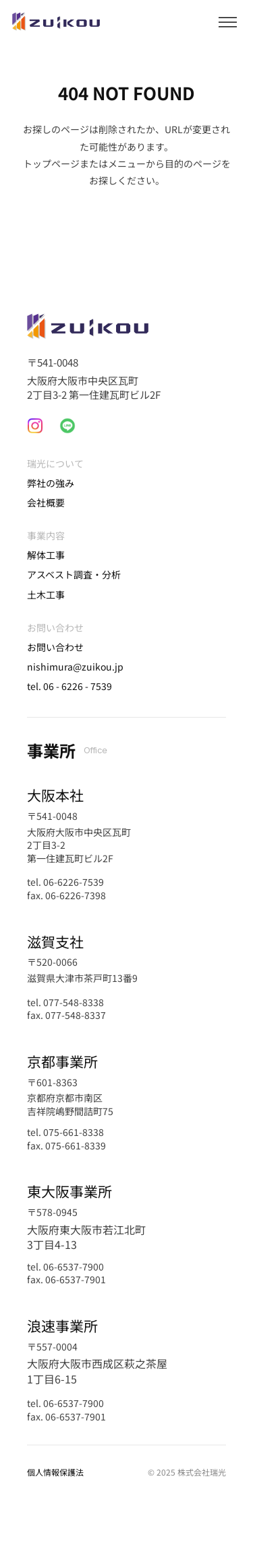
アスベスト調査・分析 (74, 574)
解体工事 (46, 555)
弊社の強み (50, 483)
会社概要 (46, 502)
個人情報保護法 (55, 1472)
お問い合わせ (55, 647)
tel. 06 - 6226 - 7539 (69, 686)
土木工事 (46, 594)
